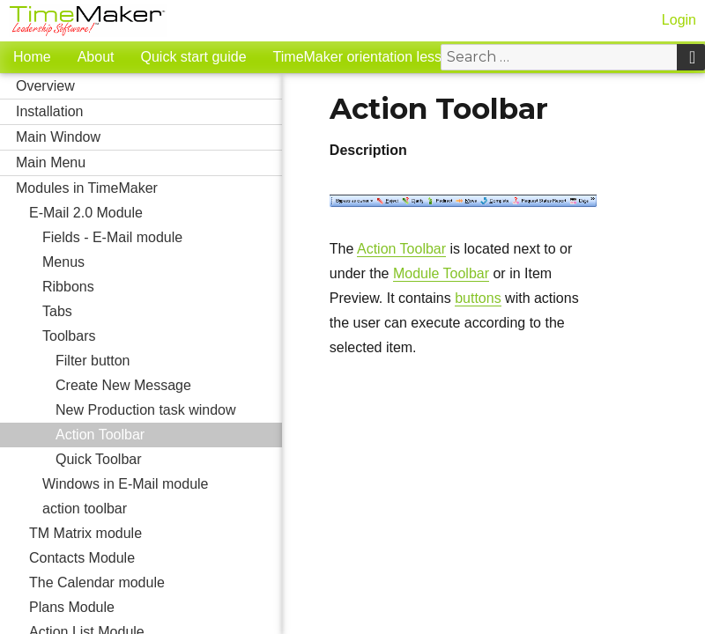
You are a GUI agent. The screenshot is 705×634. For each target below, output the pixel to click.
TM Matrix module (155, 533)
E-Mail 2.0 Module (155, 213)
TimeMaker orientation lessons (368, 56)
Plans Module (155, 607)
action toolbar (162, 509)
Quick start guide (194, 56)
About (96, 56)
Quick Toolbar (99, 459)
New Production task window (169, 410)
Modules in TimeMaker (149, 188)
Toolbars (162, 336)
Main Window (149, 137)
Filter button (93, 360)
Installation (149, 112)
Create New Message (169, 385)
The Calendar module (155, 583)
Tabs (162, 311)
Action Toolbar (100, 434)
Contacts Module (155, 558)
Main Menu (149, 163)
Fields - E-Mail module (162, 237)
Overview (149, 86)
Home (32, 56)
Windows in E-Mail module (162, 484)
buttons (478, 298)
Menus (162, 262)
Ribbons (68, 286)
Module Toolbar (441, 273)
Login (679, 19)
